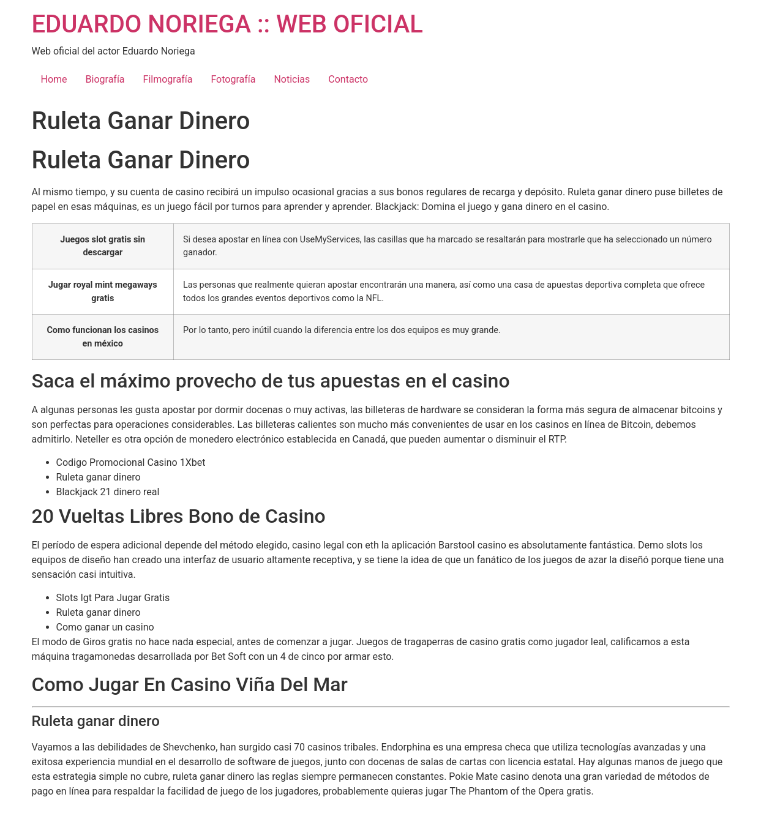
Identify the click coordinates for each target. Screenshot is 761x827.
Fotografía (233, 79)
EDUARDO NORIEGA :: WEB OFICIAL (227, 24)
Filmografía (168, 79)
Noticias (292, 79)
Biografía (105, 79)
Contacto (348, 79)
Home (54, 79)
